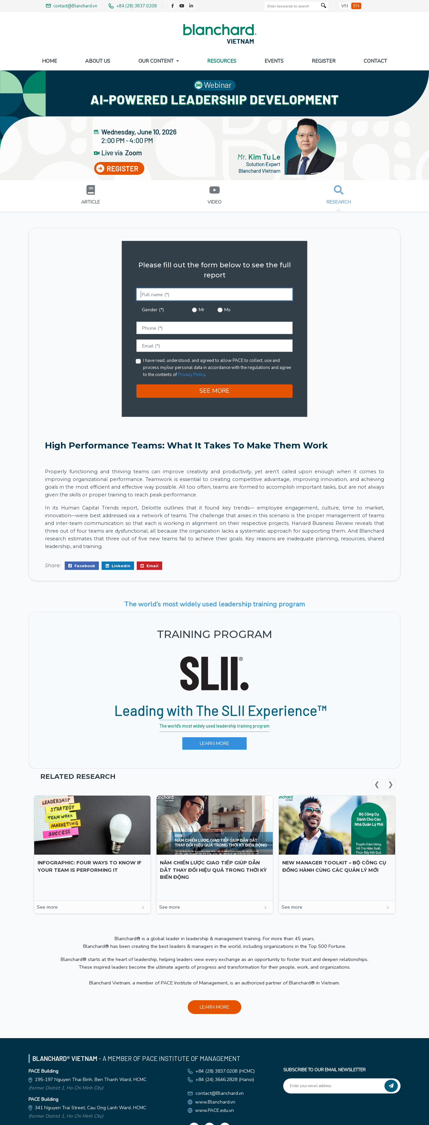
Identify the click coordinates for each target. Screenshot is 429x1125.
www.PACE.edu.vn (214, 1109)
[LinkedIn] (191, 6)
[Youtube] (182, 6)
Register (323, 61)
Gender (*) (153, 308)
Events (274, 61)
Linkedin (118, 564)
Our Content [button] (156, 61)
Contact (375, 61)
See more (92, 905)
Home (49, 61)
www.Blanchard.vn (215, 1100)
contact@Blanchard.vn (219, 1092)
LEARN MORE (214, 742)
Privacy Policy (191, 373)
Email (149, 564)
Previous (377, 783)
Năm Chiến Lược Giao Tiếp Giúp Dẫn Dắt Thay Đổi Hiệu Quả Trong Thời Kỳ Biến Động (213, 868)
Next (390, 783)
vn (344, 6)
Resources (221, 61)
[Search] (323, 6)
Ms (227, 308)
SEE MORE (214, 389)
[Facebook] (172, 6)
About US (97, 61)
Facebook (81, 564)
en (356, 6)
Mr (201, 308)
